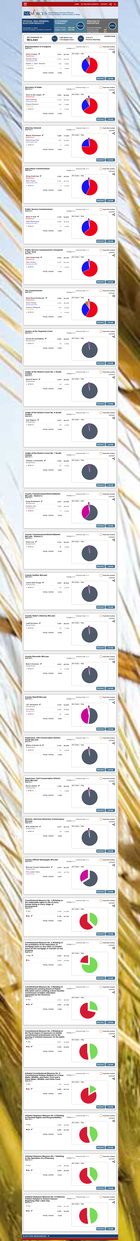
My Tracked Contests (90, 4)
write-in (30, 68)
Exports (104, 4)
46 (78, 26)
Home (77, 4)
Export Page (109, 36)
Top (110, 79)
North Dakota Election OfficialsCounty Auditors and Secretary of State (64, 13)
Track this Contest (109, 47)
